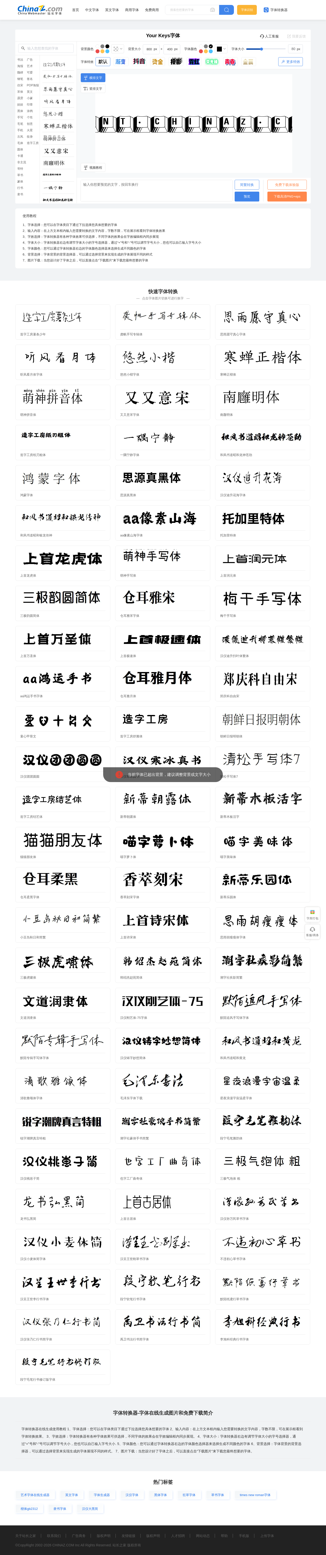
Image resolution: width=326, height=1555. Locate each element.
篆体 (20, 181)
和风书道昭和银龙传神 (36, 535)
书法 (20, 59)
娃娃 (20, 104)
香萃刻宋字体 (129, 897)
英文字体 (112, 10)
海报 (20, 66)
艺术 (30, 66)
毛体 (20, 143)
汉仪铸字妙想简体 (133, 1058)
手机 (20, 130)
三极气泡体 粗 (230, 1178)
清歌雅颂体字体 (31, 1098)
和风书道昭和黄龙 (233, 1058)
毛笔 (20, 123)
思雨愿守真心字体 (233, 334)
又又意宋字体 (129, 415)
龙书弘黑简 (28, 1219)
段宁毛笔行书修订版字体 (37, 1379)
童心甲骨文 (28, 736)
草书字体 (217, 1495)
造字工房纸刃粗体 (33, 455)
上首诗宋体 (128, 937)
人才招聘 (178, 1536)
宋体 (20, 91)
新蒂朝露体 (128, 817)
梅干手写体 (228, 616)
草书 (20, 175)
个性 (30, 117)
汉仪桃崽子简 (29, 1178)
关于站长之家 (25, 1536)
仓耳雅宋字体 (129, 616)
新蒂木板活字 (229, 817)
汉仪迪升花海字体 (233, 495)
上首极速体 (128, 656)
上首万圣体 (28, 656)
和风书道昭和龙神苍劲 (236, 455)
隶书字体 (59, 1509)
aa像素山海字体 (131, 535)
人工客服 (269, 36)
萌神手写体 (128, 575)
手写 (20, 117)
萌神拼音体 (28, 415)
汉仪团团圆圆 (29, 776)
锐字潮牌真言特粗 (33, 1138)
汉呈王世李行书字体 (34, 1299)
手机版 (244, 1536)
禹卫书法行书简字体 (134, 1339)
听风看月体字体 (31, 374)
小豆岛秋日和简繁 (33, 937)
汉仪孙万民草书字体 (234, 1219)
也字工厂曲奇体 (131, 1178)
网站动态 (203, 1536)
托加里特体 (228, 535)
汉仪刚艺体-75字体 (133, 1018)
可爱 (30, 72)
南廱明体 (226, 415)
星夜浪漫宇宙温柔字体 (236, 1098)
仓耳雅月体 (128, 696)
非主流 (21, 162)
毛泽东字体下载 (131, 1098)
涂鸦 (30, 111)
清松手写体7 (229, 776)
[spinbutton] (295, 48)
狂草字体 (189, 1495)
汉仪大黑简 (90, 1509)
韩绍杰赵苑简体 (131, 977)
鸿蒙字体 (26, 495)
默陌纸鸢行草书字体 (234, 1299)
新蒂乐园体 (228, 897)
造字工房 (33, 143)
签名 (30, 78)
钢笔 (20, 78)
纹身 (30, 136)
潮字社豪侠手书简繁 (134, 1138)
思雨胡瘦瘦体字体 (233, 937)
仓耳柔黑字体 (29, 897)
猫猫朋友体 (28, 857)
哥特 (20, 168)
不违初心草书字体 (233, 1259)
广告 (30, 59)
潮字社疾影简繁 (231, 977)
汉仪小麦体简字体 (33, 1259)
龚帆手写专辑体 (131, 334)
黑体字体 (160, 1495)
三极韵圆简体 (29, 616)
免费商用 (152, 10)
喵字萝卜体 (128, 857)
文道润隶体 (28, 1018)
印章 (30, 104)
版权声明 (104, 1536)
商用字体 (132, 10)
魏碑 (20, 72)
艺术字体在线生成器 (35, 1495)
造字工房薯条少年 (33, 334)
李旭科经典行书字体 (234, 1339)
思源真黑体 (128, 495)
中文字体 (92, 10)
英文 (30, 91)
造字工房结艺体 (31, 817)
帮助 (224, 1536)
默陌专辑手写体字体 (34, 1058)
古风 (20, 136)
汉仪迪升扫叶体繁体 (234, 656)
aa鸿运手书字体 (31, 696)
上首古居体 (128, 1219)
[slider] (274, 48)
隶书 (20, 194)
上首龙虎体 (28, 575)
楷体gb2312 (29, 1509)
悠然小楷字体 (129, 374)
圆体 (20, 149)
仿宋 (20, 85)
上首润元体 (228, 575)
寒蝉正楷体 (228, 374)
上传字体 (267, 1536)
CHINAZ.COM (63, 1545)
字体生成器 (102, 1495)
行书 (20, 187)
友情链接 (128, 1536)
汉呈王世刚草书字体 (134, 1259)
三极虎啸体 (28, 977)
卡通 (20, 155)
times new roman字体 (255, 1495)
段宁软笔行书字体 (133, 1299)
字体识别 (247, 10)
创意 (30, 123)
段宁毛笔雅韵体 (231, 1138)
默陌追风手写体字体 (234, 1018)
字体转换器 (276, 9)
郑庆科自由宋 (229, 696)
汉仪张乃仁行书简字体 (36, 1339)
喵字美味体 (228, 857)
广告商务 (79, 1536)
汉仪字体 (132, 1495)
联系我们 (54, 1536)
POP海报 (33, 85)
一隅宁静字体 (129, 455)
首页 (75, 10)
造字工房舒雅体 (131, 736)
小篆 (30, 98)
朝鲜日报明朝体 (231, 736)
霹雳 (20, 98)
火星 (30, 130)
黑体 (20, 111)
